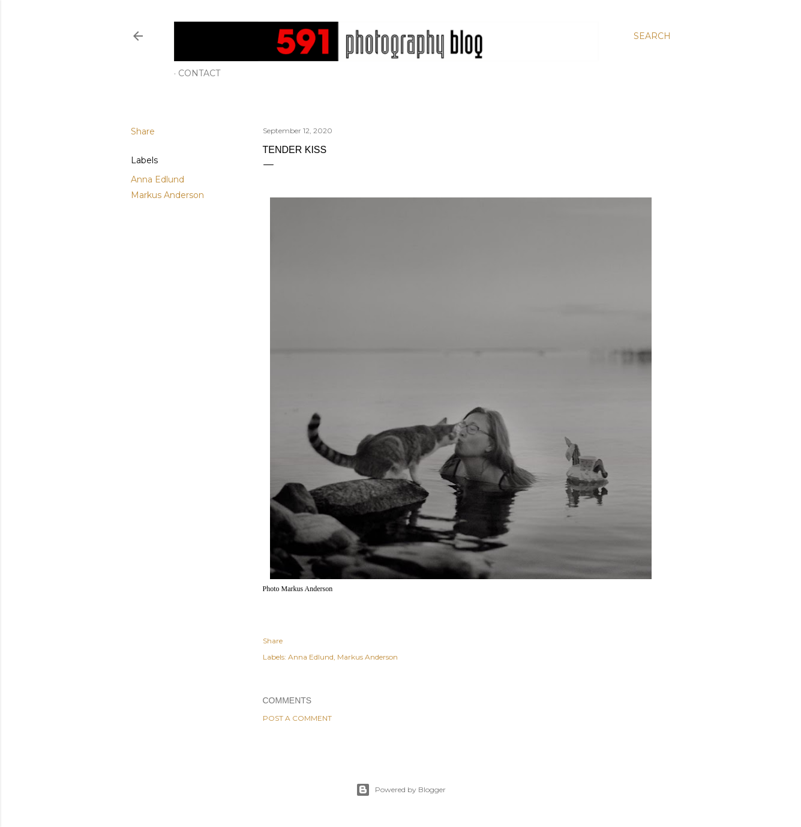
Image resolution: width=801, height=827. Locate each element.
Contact (199, 73)
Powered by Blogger (401, 790)
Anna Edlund (157, 179)
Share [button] (143, 131)
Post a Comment (297, 718)
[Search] (652, 36)
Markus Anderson (167, 195)
